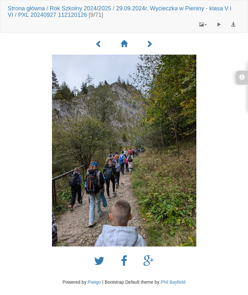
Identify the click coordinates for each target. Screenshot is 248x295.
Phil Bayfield (172, 282)
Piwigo (94, 282)
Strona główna (26, 8)
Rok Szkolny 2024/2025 (80, 8)
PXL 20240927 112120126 (52, 15)
